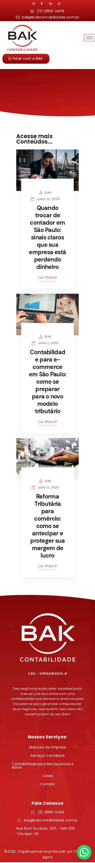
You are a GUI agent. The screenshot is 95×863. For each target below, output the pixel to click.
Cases (47, 775)
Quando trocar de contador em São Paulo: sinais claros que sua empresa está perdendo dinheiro (47, 237)
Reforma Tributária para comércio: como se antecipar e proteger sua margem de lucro (47, 526)
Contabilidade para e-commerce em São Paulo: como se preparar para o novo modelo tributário (47, 381)
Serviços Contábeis (47, 755)
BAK (48, 192)
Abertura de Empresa (47, 747)
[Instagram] (36, 3)
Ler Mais (47, 277)
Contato (47, 784)
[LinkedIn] (44, 3)
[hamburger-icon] (89, 37)
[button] (84, 852)
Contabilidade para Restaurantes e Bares (43, 765)
